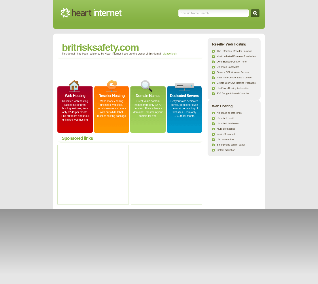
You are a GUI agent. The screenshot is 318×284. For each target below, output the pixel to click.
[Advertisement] (111, 69)
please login (170, 53)
